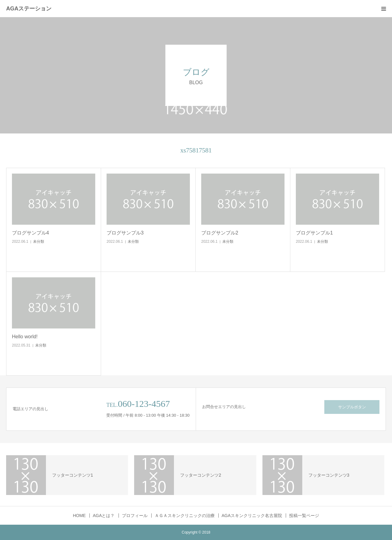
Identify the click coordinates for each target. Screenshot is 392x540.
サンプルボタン (352, 407)
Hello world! (25, 336)
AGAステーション (28, 8)
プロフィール (135, 515)
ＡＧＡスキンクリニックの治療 (185, 515)
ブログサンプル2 (219, 232)
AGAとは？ (104, 515)
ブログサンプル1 (314, 232)
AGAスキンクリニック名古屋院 (252, 515)
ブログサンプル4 (30, 232)
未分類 (38, 241)
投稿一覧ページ (304, 515)
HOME (79, 515)
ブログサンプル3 (125, 232)
